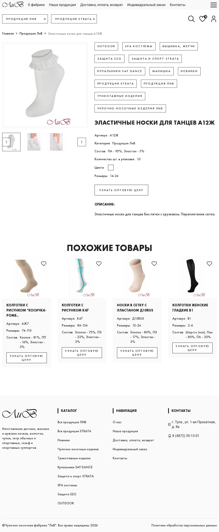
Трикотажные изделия (74, 458)
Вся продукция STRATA (74, 431)
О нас (117, 422)
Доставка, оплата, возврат (101, 5)
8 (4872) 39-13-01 (184, 436)
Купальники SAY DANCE (75, 467)
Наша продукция (62, 5)
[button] (81, 142)
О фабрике (36, 5)
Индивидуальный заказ (146, 5)
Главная (8, 33)
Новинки (64, 440)
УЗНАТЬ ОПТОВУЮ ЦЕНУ (121, 190)
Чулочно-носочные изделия (78, 449)
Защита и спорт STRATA (76, 476)
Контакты (177, 5)
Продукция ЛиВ (30, 33)
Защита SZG (67, 494)
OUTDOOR (66, 503)
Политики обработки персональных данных (184, 525)
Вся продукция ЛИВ (72, 422)
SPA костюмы (67, 485)
